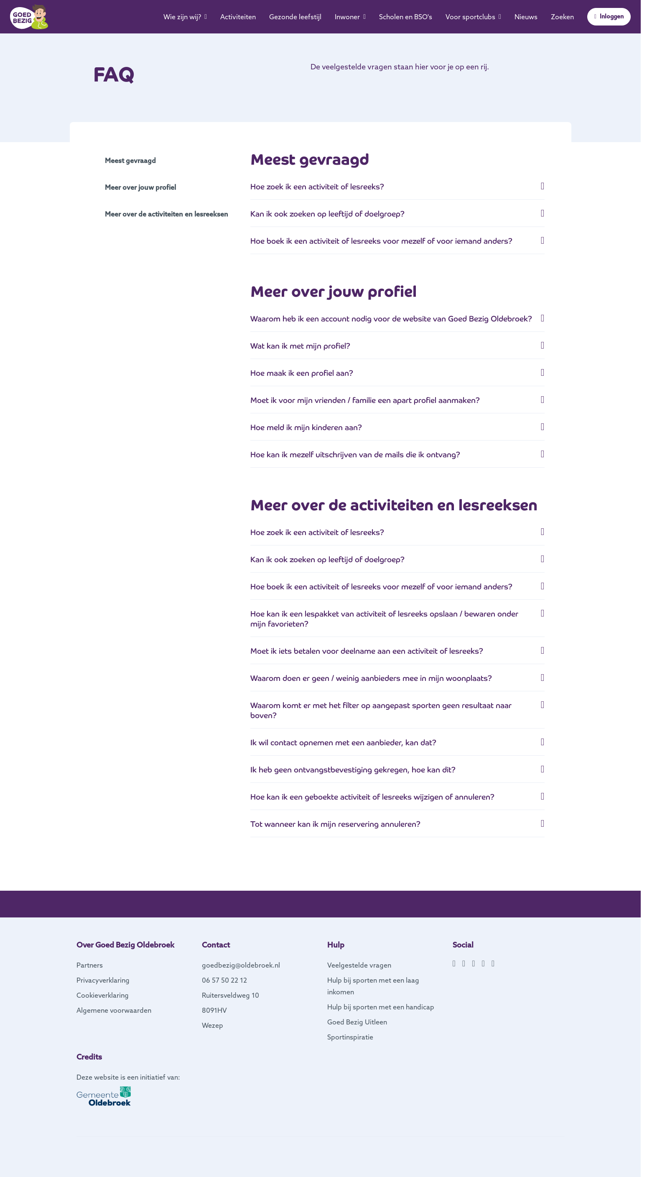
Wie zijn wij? (185, 17)
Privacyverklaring (103, 980)
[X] (473, 963)
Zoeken (562, 17)
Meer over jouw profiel (140, 187)
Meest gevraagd (130, 160)
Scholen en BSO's (405, 17)
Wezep (212, 1025)
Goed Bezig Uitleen (357, 1022)
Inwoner (350, 17)
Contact (216, 945)
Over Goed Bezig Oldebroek (125, 945)
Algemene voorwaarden (113, 1010)
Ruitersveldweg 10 (230, 995)
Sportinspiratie (350, 1037)
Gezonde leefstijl (295, 17)
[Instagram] (463, 963)
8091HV (214, 1010)
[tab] (397, 190)
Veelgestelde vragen (359, 965)
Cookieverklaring (102, 995)
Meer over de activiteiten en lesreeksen (166, 214)
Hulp (335, 945)
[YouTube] (482, 963)
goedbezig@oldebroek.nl (241, 965)
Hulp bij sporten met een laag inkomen (373, 986)
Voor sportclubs (473, 17)
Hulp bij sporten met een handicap (380, 1007)
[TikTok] (493, 963)
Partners (89, 965)
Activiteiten (238, 17)
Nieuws (526, 17)
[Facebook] (454, 963)
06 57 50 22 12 (224, 980)
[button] (397, 190)
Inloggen (609, 16)
